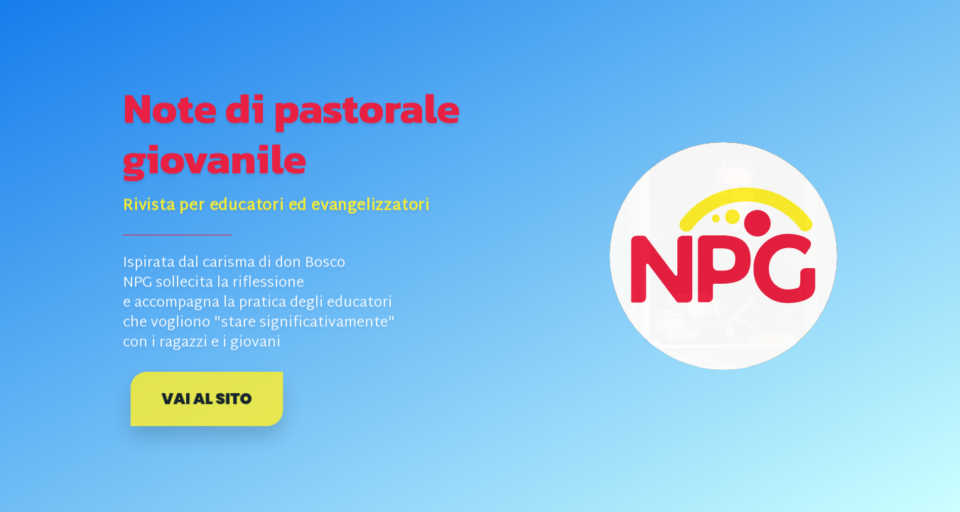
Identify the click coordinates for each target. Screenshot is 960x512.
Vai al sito (206, 398)
